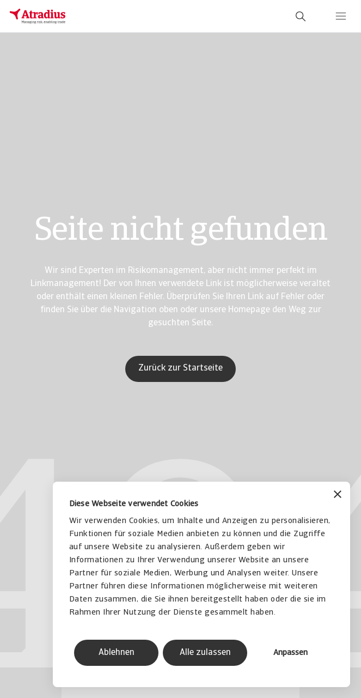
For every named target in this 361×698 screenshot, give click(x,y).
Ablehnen (116, 652)
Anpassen (290, 653)
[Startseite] (37, 16)
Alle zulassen (205, 652)
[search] (301, 16)
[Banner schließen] (337, 495)
